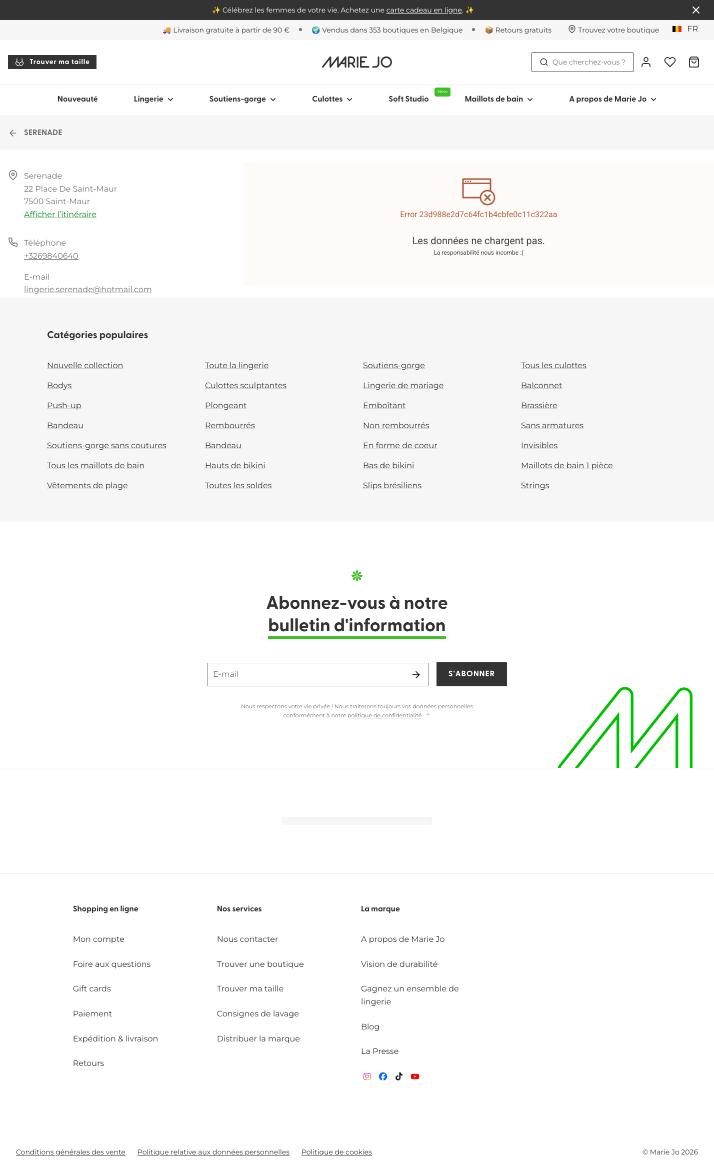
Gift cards (92, 989)
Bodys (59, 386)
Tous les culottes (553, 366)
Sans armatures (552, 426)
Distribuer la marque (258, 1039)
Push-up (64, 406)
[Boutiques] (613, 30)
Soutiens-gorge (394, 366)
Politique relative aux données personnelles (214, 1151)
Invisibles (539, 446)
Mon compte (98, 939)
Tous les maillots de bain (95, 466)
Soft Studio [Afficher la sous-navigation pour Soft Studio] (417, 96)
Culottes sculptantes (245, 386)
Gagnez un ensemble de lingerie (410, 995)
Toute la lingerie (236, 366)
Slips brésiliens (392, 486)
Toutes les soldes (238, 486)
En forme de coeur (400, 446)
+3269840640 (51, 256)
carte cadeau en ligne (424, 10)
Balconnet (541, 386)
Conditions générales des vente (71, 1151)
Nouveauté (78, 100)
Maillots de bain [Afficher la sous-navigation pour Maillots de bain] (498, 100)
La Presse (379, 1051)
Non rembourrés (396, 426)
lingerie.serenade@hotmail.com (88, 290)
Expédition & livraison (115, 1039)
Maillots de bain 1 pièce (567, 466)
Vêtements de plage (87, 486)
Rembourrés (230, 426)
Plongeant (226, 406)
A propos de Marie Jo (403, 939)
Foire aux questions (112, 964)
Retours (88, 1063)
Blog (370, 1027)
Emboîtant (384, 406)
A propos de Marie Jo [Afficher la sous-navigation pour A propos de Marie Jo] (612, 100)
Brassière (539, 406)
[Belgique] (688, 29)
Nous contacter (247, 939)
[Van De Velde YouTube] (415, 1078)
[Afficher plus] (428, 715)
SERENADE (35, 133)
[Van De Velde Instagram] (367, 1078)
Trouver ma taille (52, 62)
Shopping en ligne (105, 909)
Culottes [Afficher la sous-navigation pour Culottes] (332, 100)
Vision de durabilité (399, 964)
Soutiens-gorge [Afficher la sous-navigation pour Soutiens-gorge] (243, 100)
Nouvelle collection (85, 366)
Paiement (92, 1014)
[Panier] (694, 62)
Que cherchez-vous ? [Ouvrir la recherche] (583, 62)
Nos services (239, 909)
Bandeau (65, 426)
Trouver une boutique (260, 964)
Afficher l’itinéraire (60, 215)
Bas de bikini (388, 466)
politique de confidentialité (385, 715)
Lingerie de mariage (403, 386)
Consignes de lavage (258, 1014)
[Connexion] (646, 62)
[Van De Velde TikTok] (399, 1078)
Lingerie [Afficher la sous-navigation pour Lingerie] (154, 100)
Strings (535, 486)
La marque (380, 909)
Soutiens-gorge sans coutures (106, 446)
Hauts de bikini (235, 466)
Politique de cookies (337, 1151)
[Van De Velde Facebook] (383, 1078)
